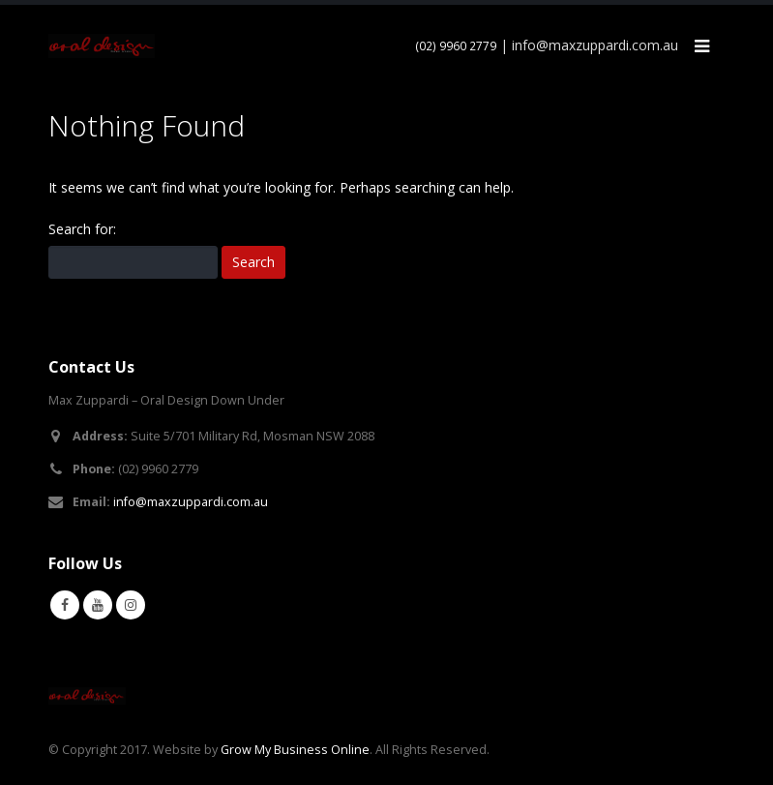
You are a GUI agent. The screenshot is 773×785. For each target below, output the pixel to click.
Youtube (97, 604)
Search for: (82, 229)
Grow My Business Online (295, 749)
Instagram (130, 604)
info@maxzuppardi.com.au (190, 502)
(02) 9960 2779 (455, 46)
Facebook (64, 604)
